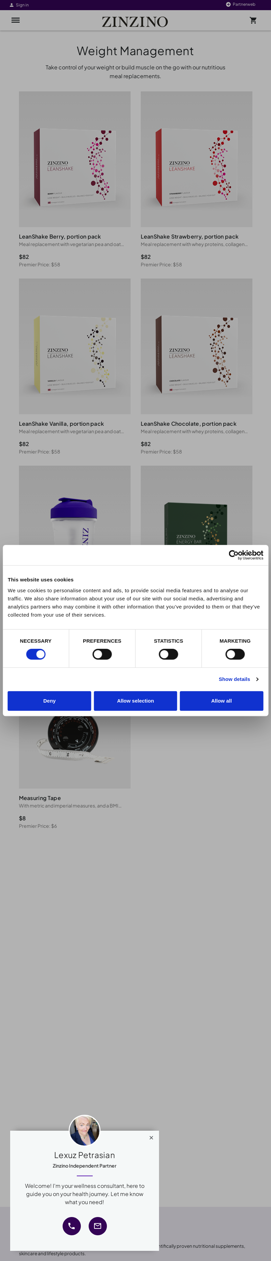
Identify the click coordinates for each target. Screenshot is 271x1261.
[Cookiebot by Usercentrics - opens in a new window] (233, 555)
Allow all (221, 701)
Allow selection (135, 701)
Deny (49, 701)
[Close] (151, 1136)
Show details (234, 679)
